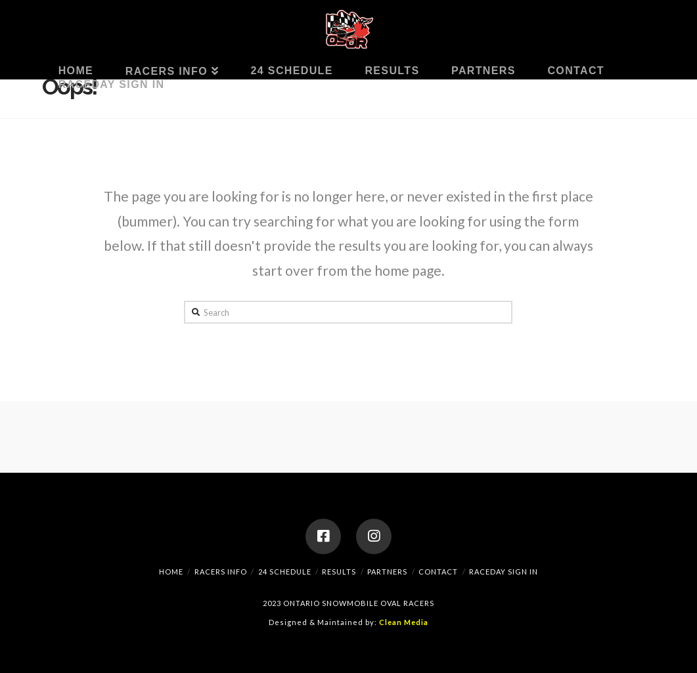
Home (171, 571)
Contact (438, 571)
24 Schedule (284, 571)
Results (339, 571)
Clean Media (403, 622)
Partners (387, 571)
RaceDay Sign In (503, 571)
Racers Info (220, 571)
